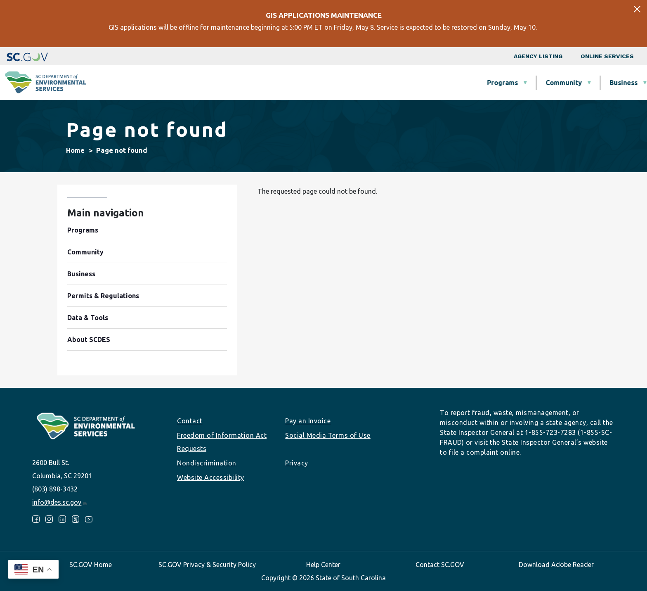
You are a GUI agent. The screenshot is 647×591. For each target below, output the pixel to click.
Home (75, 150)
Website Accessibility (210, 477)
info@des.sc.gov (59, 502)
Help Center (323, 564)
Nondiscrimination (206, 463)
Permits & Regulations (438, 82)
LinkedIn (62, 519)
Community (300, 82)
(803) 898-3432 (55, 489)
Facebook (36, 519)
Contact (190, 421)
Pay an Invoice (308, 421)
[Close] (637, 9)
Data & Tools (521, 82)
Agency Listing (538, 56)
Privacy (296, 463)
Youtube (88, 519)
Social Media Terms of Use (328, 435)
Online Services (607, 56)
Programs (239, 82)
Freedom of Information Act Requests (222, 442)
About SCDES (591, 82)
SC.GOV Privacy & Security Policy (207, 564)
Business (360, 82)
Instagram (49, 519)
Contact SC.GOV (440, 564)
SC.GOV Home (90, 564)
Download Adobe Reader (556, 564)
